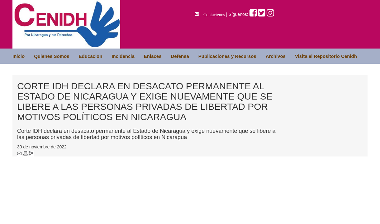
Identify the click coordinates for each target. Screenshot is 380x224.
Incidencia (123, 56)
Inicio (18, 56)
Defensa (180, 56)
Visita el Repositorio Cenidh (326, 56)
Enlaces (153, 56)
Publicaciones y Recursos (227, 56)
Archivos (276, 56)
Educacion (90, 56)
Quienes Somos (51, 56)
